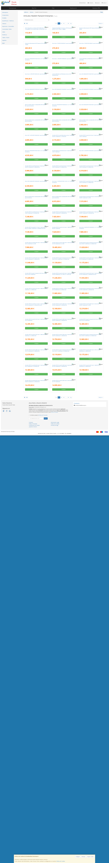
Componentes (5, 15)
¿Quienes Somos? (33, 854)
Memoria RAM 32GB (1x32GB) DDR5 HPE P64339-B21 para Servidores (63, 245)
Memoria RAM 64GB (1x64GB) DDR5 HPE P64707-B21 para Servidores (63, 411)
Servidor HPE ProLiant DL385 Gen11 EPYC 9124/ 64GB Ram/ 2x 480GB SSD (89, 742)
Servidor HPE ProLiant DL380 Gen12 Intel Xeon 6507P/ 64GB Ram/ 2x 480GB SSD (62, 709)
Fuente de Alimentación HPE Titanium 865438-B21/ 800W (90, 46)
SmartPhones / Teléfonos (8, 20)
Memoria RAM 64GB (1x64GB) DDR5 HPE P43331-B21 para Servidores (36, 411)
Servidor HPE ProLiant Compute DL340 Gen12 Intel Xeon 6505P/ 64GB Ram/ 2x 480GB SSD (90, 510)
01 (58, 23)
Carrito (104, 2)
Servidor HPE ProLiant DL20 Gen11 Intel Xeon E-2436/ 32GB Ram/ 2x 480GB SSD (89, 344)
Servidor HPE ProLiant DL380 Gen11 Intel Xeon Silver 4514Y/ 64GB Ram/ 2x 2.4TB (63, 510)
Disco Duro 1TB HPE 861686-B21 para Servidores (89, 79)
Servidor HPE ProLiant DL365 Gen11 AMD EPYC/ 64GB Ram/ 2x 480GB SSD (89, 775)
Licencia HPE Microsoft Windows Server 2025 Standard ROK (61, 146)
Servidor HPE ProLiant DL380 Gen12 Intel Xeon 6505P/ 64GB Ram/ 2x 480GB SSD (62, 676)
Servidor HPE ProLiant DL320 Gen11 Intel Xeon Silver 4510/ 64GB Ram (36, 676)
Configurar (78, 856)
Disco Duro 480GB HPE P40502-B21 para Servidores (36, 178)
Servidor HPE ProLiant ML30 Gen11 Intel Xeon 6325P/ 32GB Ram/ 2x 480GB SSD (34, 344)
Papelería (4, 40)
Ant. (56, 23)
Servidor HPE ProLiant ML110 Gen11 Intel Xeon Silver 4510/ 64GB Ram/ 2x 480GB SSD (63, 610)
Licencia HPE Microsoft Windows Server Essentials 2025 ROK (89, 112)
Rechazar (83, 856)
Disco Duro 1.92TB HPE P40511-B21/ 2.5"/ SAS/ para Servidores (63, 378)
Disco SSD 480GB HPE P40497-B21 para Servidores (90, 145)
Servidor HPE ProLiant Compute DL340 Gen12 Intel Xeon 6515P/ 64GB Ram (36, 576)
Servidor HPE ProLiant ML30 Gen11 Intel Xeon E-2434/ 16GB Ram (62, 311)
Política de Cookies (60, 861)
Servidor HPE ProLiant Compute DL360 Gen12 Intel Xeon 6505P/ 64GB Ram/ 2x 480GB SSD (90, 709)
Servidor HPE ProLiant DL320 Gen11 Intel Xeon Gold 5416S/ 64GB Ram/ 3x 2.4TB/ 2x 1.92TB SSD (63, 576)
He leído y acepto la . (38, 842)
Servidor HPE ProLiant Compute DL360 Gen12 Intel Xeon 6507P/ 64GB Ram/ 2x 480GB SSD (63, 742)
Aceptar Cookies (90, 856)
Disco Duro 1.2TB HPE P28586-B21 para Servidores (63, 112)
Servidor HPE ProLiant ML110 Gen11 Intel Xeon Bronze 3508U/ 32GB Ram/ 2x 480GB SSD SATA (35, 477)
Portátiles (4, 18)
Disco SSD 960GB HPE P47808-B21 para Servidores (90, 178)
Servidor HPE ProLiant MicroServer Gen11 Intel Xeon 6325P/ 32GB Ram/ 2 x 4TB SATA (63, 278)
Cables (3, 32)
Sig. (71, 23)
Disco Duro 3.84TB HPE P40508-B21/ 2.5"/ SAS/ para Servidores (90, 477)
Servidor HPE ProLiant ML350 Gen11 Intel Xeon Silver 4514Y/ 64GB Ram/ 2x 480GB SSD (36, 543)
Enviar (45, 846)
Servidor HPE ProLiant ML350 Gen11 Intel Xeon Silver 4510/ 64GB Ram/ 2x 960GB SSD (36, 775)
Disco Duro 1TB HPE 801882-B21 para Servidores (62, 79)
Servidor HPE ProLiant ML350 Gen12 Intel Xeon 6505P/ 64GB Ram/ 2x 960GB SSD (35, 808)
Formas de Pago (54, 852)
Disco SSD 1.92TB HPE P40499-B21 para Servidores (36, 277)
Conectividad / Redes (7, 29)
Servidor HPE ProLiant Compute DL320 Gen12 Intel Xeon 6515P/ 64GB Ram (90, 676)
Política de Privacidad (54, 839)
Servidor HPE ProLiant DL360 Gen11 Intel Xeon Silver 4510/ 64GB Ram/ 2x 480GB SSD (90, 543)
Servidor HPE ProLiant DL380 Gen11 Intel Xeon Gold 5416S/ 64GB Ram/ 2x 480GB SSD (63, 643)
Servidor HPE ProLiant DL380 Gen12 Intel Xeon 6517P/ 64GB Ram (62, 808)
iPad (53, 8)
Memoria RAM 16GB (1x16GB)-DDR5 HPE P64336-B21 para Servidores (35, 212)
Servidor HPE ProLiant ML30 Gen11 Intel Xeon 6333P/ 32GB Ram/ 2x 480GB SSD (62, 444)
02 (61, 23)
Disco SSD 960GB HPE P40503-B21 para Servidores (90, 211)
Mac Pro (34, 8)
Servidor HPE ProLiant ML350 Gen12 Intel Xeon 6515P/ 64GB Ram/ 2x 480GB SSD (89, 610)
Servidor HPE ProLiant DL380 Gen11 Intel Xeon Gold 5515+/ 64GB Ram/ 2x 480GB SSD (36, 742)
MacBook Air (73, 8)
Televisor (4, 23)
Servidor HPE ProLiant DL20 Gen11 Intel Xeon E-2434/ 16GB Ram (89, 278)
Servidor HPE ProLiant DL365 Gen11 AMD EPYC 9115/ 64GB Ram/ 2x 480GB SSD (36, 709)
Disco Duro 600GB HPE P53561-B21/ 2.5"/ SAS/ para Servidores (36, 112)
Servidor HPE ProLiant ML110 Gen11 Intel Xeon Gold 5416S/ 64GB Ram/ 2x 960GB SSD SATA (36, 643)
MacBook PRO (96, 8)
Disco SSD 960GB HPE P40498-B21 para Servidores (63, 178)
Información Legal (55, 850)
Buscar (97, 2)
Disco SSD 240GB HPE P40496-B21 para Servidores (36, 377)
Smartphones (12, 8)
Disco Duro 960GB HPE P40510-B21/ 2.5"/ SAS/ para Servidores (36, 311)
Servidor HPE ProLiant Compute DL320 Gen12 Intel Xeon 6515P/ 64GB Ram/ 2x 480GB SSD (63, 543)
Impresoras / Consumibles (8, 26)
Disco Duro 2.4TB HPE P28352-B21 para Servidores (36, 145)
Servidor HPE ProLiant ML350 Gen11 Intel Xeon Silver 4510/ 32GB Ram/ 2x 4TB (36, 510)
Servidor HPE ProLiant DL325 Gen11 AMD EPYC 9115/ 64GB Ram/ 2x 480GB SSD (36, 610)
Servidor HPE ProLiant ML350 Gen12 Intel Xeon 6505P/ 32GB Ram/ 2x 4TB (89, 411)
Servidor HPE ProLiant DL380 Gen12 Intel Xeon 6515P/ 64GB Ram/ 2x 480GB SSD (62, 775)
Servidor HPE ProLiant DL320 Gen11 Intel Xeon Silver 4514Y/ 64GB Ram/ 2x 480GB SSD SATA (90, 576)
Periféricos (4, 34)
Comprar (36, 54)
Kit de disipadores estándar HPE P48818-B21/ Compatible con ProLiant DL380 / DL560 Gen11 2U (36, 46)
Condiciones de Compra (34, 852)
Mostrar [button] (101, 23)
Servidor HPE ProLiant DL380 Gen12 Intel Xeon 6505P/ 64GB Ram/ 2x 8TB (89, 643)
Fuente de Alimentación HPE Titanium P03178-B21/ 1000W (36, 79)
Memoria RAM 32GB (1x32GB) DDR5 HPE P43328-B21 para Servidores (36, 245)
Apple (3, 43)
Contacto (90, 2)
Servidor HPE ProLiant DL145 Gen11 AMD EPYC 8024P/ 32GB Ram (62, 477)
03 (63, 23)
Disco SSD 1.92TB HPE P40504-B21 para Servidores (90, 311)
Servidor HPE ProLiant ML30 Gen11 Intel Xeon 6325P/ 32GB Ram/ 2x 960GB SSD (89, 444)
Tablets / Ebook (5, 37)
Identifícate (83, 2)
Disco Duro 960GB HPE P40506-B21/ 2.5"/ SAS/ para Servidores (63, 212)
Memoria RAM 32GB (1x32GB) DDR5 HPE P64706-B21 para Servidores (90, 245)
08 (68, 23)
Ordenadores (5, 12)
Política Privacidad (33, 851)
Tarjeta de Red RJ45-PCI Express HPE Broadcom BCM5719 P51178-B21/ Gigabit (62, 46)
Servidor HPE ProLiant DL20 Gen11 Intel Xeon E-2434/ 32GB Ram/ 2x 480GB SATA (62, 344)
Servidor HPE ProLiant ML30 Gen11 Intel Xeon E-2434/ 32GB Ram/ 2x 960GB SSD (35, 444)
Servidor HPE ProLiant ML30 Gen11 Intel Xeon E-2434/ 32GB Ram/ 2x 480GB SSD (89, 378)
